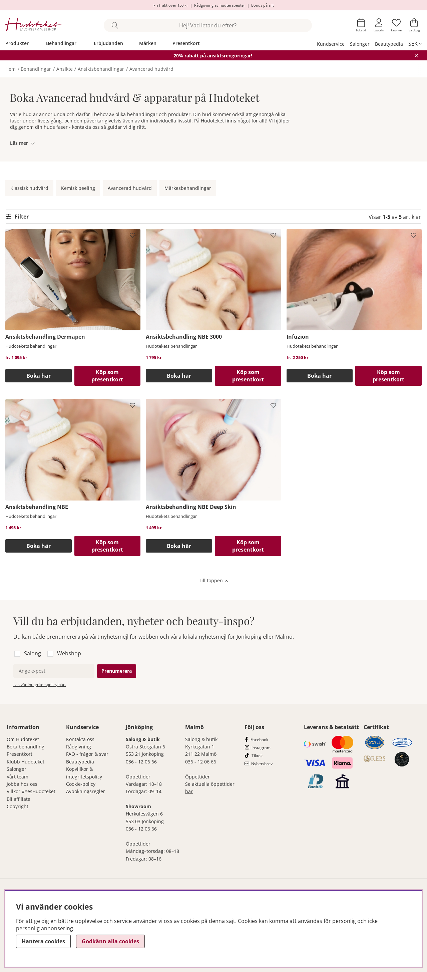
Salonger (360, 44)
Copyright (17, 806)
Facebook (259, 739)
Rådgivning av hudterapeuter (219, 5)
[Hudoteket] (33, 25)
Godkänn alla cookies (110, 941)
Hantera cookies (43, 941)
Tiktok (257, 755)
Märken (147, 43)
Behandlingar (61, 43)
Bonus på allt (262, 5)
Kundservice (331, 44)
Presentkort (186, 43)
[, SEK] (415, 43)
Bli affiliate (18, 799)
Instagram (261, 747)
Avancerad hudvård (151, 69)
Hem (10, 69)
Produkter (17, 43)
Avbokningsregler (85, 791)
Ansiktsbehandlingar (101, 69)
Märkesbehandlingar (187, 188)
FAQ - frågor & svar (87, 754)
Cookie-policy (80, 784)
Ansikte (64, 69)
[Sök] (208, 25)
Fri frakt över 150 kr (170, 5)
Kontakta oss (80, 739)
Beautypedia (389, 44)
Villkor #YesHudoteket (31, 791)
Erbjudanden (108, 43)
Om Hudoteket (23, 739)
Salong (32, 653)
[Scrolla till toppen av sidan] (213, 581)
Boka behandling (25, 746)
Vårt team (17, 776)
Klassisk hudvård (29, 188)
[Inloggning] (378, 25)
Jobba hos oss (22, 784)
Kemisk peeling (78, 188)
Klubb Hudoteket (25, 761)
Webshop (69, 653)
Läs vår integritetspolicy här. (39, 684)
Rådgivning (78, 746)
